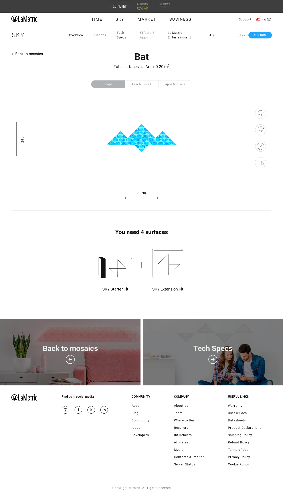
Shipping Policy (240, 435)
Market (147, 19)
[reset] (260, 146)
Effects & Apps (147, 35)
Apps (136, 405)
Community (141, 420)
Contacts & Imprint (189, 457)
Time (96, 19)
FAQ (211, 35)
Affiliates (181, 442)
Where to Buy (184, 420)
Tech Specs (121, 35)
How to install (141, 84)
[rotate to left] (260, 113)
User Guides (237, 413)
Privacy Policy (239, 457)
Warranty (235, 405)
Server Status (184, 464)
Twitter (91, 410)
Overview (76, 35)
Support (245, 19)
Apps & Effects (175, 84)
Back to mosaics (29, 54)
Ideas (136, 427)
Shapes (100, 35)
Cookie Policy (238, 464)
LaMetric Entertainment (179, 35)
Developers (140, 435)
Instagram (65, 410)
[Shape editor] (260, 162)
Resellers (181, 427)
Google (104, 410)
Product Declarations (244, 427)
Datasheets (237, 420)
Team (178, 413)
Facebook (78, 410)
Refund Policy (239, 442)
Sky (120, 19)
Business (180, 19)
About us (181, 405)
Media (179, 449)
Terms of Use (238, 449)
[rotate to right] (260, 129)
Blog (135, 413)
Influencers (183, 435)
